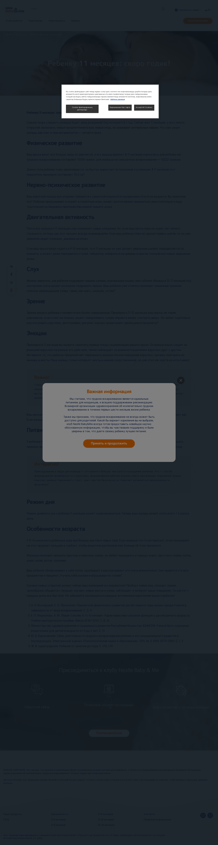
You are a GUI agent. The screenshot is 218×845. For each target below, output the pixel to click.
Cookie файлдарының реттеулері (82, 109)
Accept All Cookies (144, 107)
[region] (110, 101)
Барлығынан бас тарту (120, 107)
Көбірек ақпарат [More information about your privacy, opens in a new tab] (117, 99)
